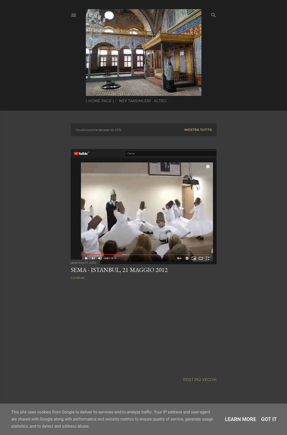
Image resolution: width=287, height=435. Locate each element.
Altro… (161, 101)
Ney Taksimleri (135, 101)
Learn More (240, 419)
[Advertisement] (144, 327)
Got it (269, 419)
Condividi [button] (77, 278)
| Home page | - (101, 101)
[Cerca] (214, 14)
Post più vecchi (200, 379)
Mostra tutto (198, 130)
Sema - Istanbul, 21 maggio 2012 (119, 270)
